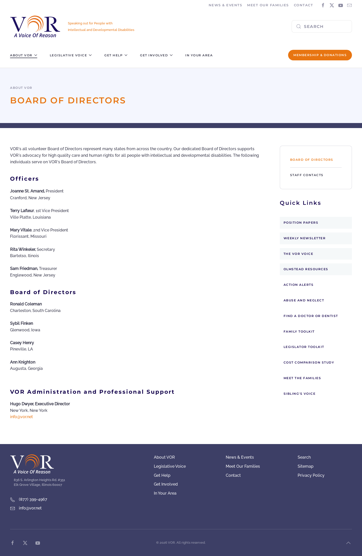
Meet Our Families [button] (268, 5)
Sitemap (305, 466)
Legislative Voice (170, 466)
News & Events (240, 457)
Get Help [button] (115, 55)
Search (304, 457)
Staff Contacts (307, 175)
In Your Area (199, 55)
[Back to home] (35, 26)
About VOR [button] (23, 55)
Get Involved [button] (156, 55)
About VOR (164, 457)
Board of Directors (311, 160)
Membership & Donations (320, 55)
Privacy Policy (311, 475)
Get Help (162, 475)
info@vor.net (21, 416)
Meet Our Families (243, 466)
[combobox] (322, 26)
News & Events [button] (225, 5)
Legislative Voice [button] (71, 55)
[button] (348, 542)
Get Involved (166, 484)
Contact (303, 5)
